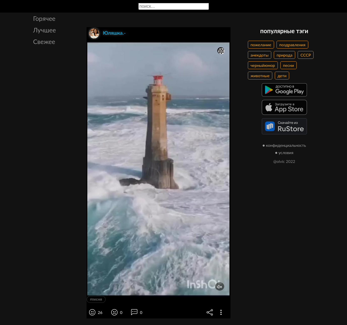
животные (260, 75)
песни (288, 65)
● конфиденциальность (284, 145)
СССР (305, 55)
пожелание (261, 44)
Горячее (44, 18)
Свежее (44, 41)
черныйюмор (263, 65)
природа (284, 55)
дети (282, 75)
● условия (284, 152)
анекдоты (260, 55)
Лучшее (44, 30)
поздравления (292, 44)
